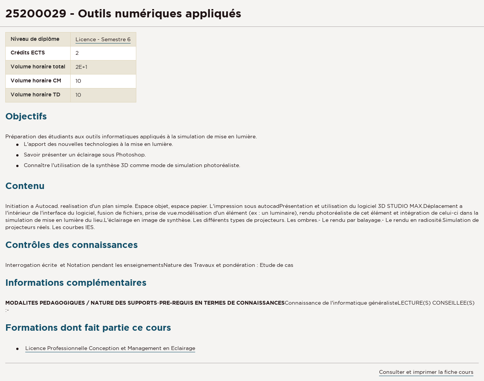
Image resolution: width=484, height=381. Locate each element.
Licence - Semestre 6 (103, 39)
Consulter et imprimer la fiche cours (426, 372)
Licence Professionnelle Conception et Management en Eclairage (110, 348)
